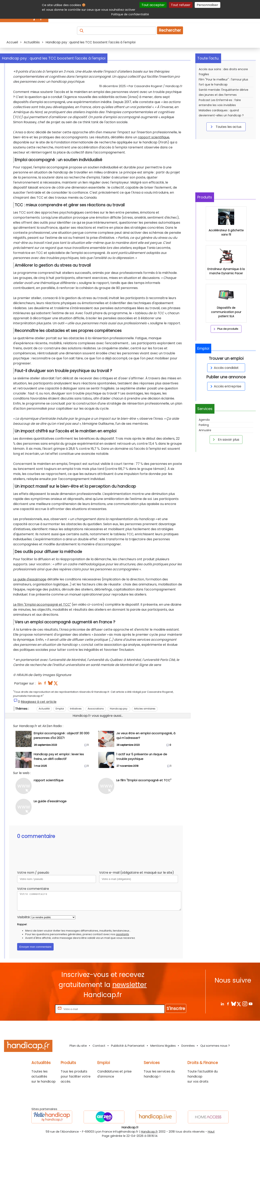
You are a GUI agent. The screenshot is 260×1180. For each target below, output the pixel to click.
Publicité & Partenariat (128, 1086)
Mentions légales (163, 1086)
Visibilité (23, 957)
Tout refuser (180, 5)
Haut (211, 1172)
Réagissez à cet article (38, 742)
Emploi (60, 749)
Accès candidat (224, 367)
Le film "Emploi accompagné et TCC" (42, 645)
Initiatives (76, 749)
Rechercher (170, 30)
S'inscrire (176, 1049)
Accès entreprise (225, 386)
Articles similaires (144, 749)
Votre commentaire (33, 929)
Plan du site (78, 1086)
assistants (122, 974)
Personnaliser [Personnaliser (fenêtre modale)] (207, 5)
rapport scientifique (153, 177)
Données (188, 1086)
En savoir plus (225, 439)
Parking (204, 425)
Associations (96, 749)
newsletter (129, 1025)
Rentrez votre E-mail (38, 1049)
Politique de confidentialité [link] (130, 14)
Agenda (204, 420)
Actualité (44, 749)
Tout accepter (153, 5)
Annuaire (205, 430)
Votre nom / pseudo (33, 913)
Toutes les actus (225, 126)
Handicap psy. (119, 749)
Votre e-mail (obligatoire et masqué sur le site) (136, 913)
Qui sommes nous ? (215, 1086)
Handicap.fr (149, 1172)
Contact (99, 1086)
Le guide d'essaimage (29, 619)
